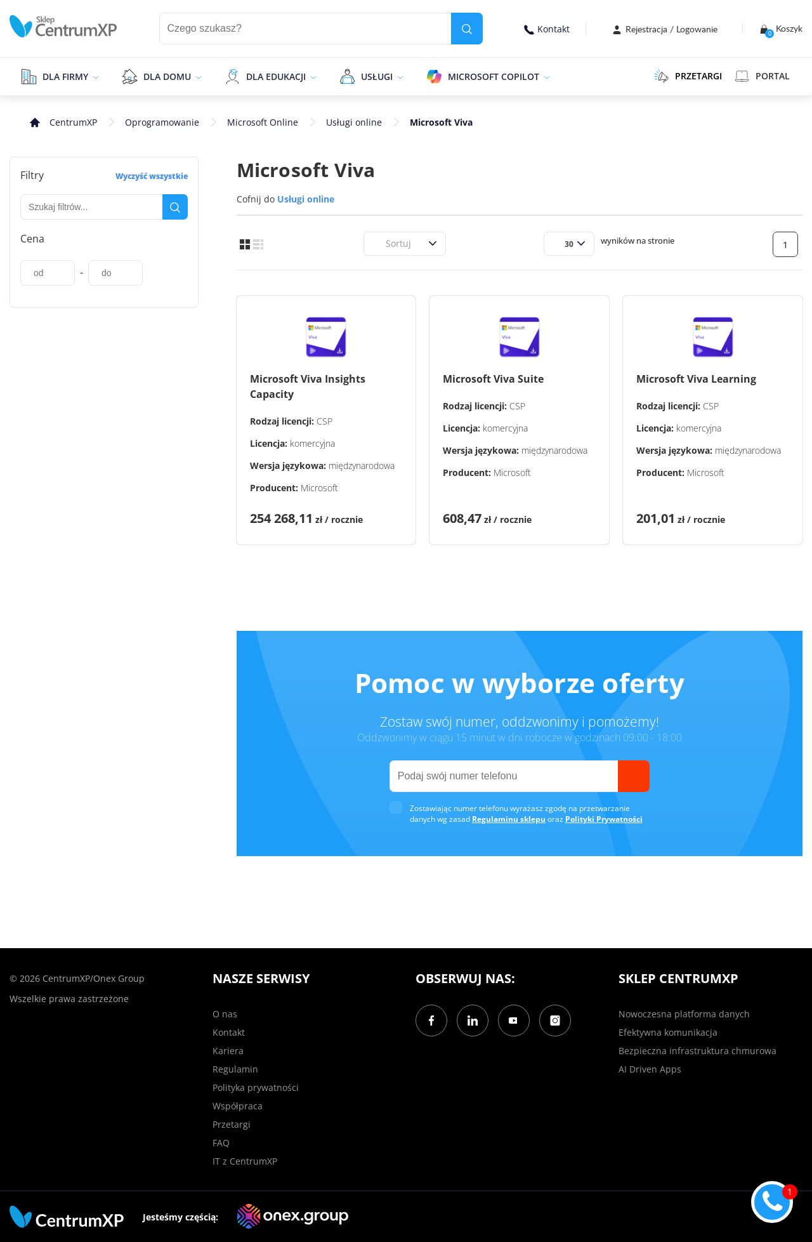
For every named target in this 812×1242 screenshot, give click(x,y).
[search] (467, 28)
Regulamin (235, 1069)
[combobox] (378, 243)
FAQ (221, 1143)
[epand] (94, 76)
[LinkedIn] (472, 1020)
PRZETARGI (688, 76)
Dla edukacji (276, 76)
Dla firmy (65, 76)
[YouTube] (514, 1020)
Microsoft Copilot (493, 76)
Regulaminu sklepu (509, 819)
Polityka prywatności (256, 1087)
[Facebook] (431, 1020)
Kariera (228, 1051)
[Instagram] (555, 1020)
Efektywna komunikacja (668, 1032)
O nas (225, 1014)
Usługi (377, 76)
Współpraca (238, 1106)
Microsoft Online (262, 122)
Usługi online (354, 122)
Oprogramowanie (162, 122)
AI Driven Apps (650, 1069)
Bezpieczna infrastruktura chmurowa (697, 1051)
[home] (63, 26)
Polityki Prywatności (604, 819)
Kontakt (547, 29)
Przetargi (232, 1124)
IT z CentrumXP (245, 1161)
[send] (634, 776)
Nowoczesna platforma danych (684, 1014)
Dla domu (167, 76)
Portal (762, 76)
